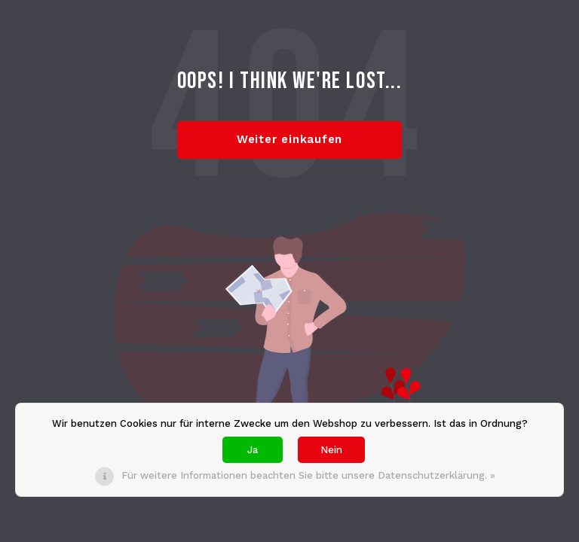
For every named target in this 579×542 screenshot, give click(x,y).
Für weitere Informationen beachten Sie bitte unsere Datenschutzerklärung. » (308, 475)
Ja (252, 449)
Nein (331, 449)
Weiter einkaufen (289, 139)
